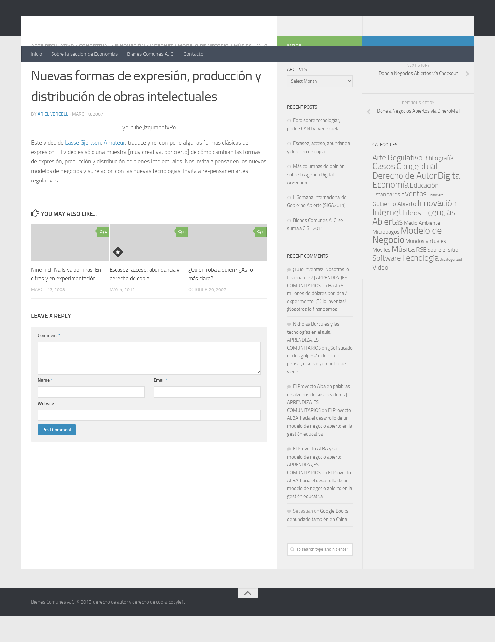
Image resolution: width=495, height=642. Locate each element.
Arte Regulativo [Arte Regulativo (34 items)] (397, 183)
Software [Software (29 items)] (386, 284)
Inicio (36, 54)
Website (46, 430)
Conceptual (94, 72)
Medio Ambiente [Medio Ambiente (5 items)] (422, 249)
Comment (49, 362)
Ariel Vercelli (53, 140)
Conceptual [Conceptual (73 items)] (416, 192)
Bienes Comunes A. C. (150, 54)
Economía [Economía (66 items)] (390, 211)
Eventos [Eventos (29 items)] (414, 220)
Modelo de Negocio (203, 72)
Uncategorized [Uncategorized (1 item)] (451, 286)
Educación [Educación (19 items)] (424, 211)
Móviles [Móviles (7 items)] (381, 276)
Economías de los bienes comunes (128, 22)
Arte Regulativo (52, 72)
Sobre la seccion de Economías (84, 54)
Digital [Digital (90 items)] (450, 201)
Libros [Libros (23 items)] (411, 239)
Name (45, 406)
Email (161, 406)
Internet (161, 72)
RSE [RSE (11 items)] (421, 276)
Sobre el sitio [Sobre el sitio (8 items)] (442, 276)
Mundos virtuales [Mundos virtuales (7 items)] (425, 267)
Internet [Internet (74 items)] (387, 238)
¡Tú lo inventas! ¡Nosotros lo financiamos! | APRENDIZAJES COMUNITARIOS (318, 304)
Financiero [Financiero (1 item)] (435, 221)
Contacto (193, 54)
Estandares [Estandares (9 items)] (386, 220)
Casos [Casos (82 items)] (383, 192)
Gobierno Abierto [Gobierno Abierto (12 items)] (394, 230)
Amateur (114, 169)
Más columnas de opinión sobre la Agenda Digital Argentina (316, 201)
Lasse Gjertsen (83, 169)
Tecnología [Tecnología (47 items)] (420, 284)
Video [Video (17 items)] (380, 294)
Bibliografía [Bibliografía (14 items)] (438, 184)
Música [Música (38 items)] (403, 275)
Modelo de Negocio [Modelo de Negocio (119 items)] (407, 261)
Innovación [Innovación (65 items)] (437, 229)
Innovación (130, 72)
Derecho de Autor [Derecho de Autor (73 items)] (404, 202)
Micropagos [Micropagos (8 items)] (386, 258)
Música (243, 72)
